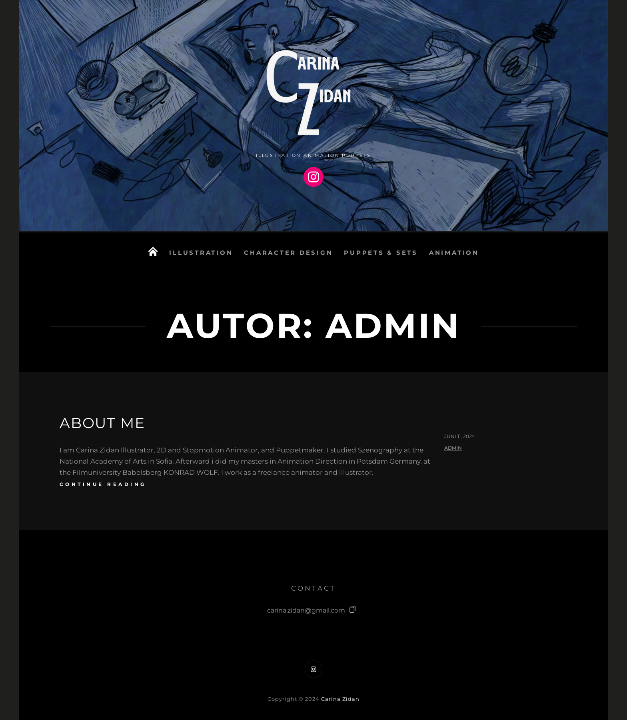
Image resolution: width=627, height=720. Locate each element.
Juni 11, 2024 (459, 436)
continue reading (103, 484)
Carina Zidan (340, 699)
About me (102, 423)
